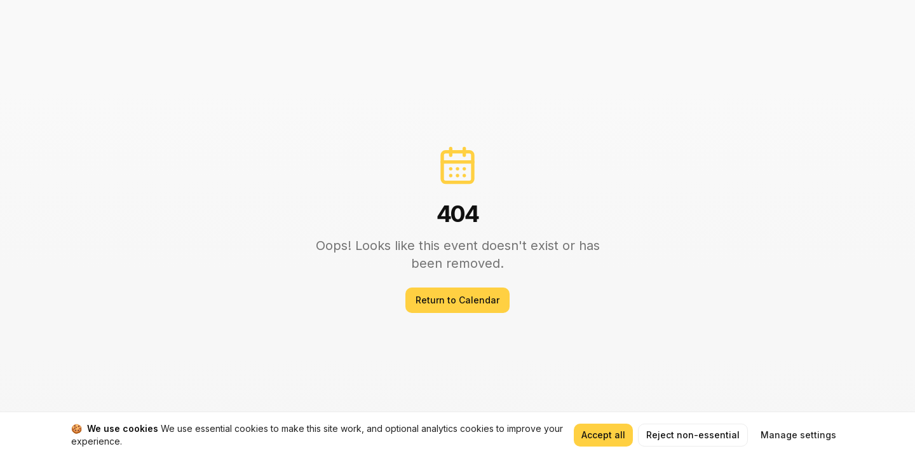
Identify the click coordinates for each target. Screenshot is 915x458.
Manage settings (798, 434)
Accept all (603, 434)
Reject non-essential (693, 434)
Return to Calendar (457, 300)
